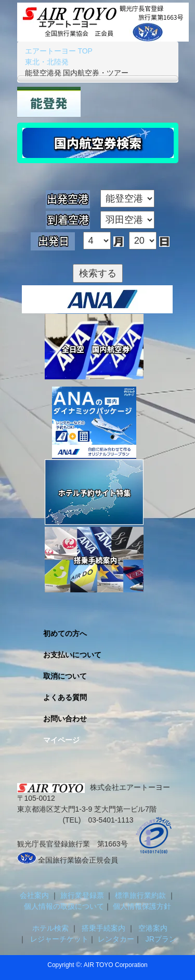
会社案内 (35, 895)
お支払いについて (72, 655)
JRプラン (158, 939)
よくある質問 (65, 697)
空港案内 (153, 928)
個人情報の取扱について (64, 906)
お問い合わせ (65, 718)
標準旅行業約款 (141, 895)
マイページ (61, 740)
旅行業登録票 (83, 895)
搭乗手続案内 (104, 928)
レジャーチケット (57, 939)
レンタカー (115, 939)
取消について (65, 676)
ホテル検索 (48, 928)
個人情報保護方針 (141, 906)
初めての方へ (65, 633)
